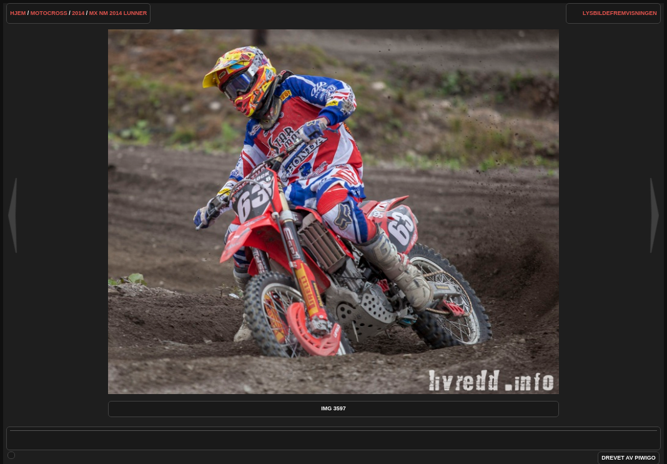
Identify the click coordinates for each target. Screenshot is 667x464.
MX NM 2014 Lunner (118, 13)
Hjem (18, 13)
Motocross (49, 13)
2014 (78, 13)
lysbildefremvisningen (620, 13)
